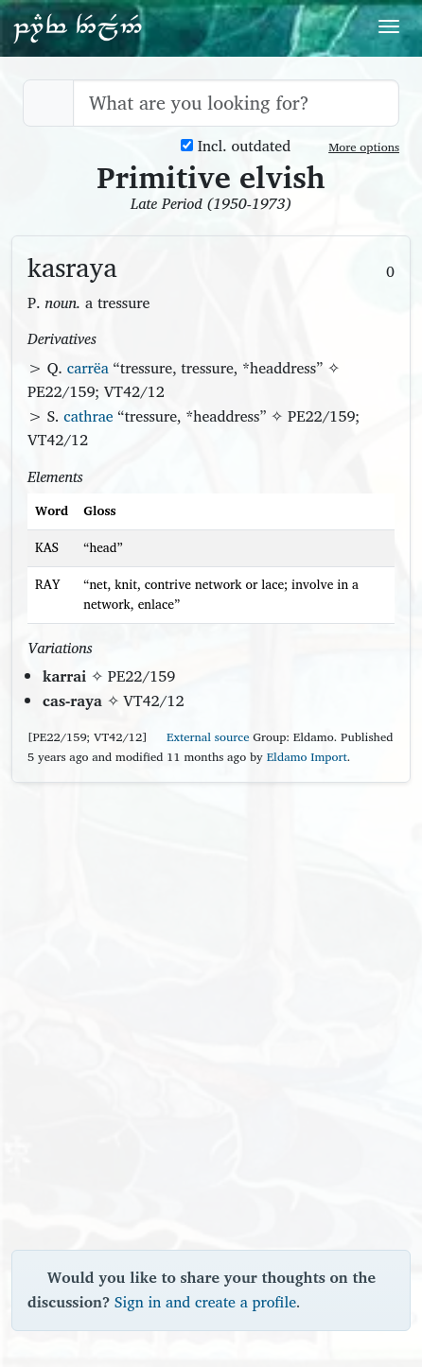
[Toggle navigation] (389, 26)
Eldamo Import (307, 757)
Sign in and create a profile (205, 1301)
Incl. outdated (235, 146)
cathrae (88, 416)
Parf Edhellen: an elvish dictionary (77, 27)
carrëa (88, 367)
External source (199, 737)
